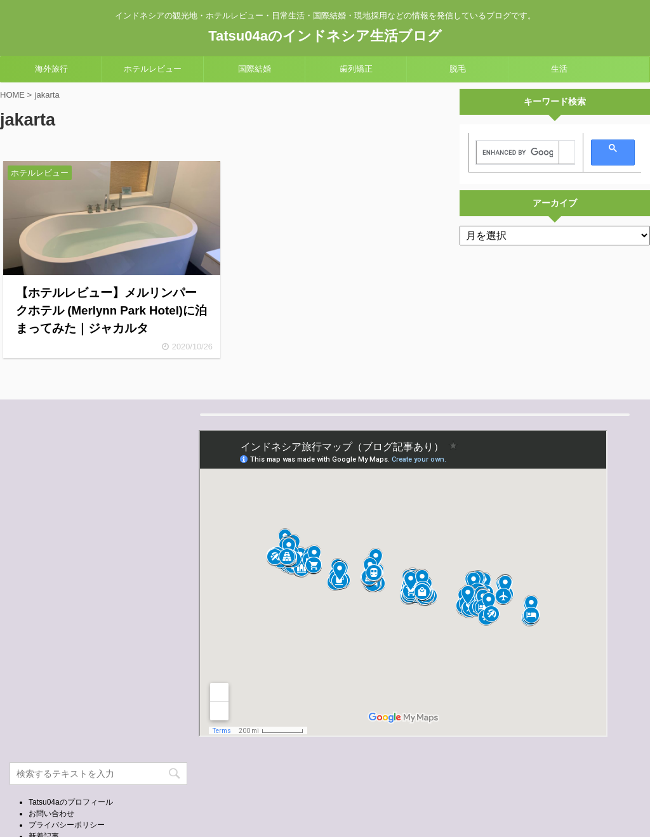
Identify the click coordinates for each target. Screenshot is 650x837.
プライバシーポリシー (67, 825)
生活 (559, 69)
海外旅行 (51, 69)
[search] (517, 153)
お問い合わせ (51, 813)
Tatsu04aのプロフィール (71, 802)
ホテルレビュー (153, 69)
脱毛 (457, 69)
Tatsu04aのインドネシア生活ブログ (325, 36)
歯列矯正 (356, 69)
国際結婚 (254, 69)
